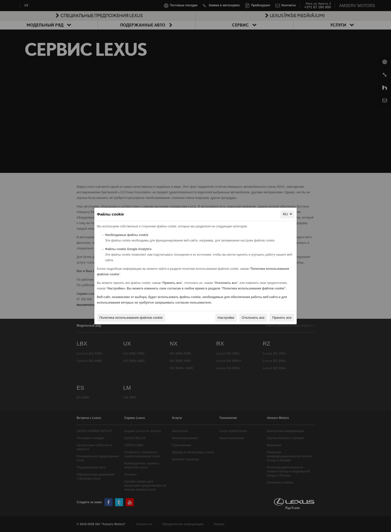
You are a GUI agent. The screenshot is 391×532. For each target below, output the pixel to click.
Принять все (282, 318)
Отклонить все (253, 318)
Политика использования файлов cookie (131, 318)
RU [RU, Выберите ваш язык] (288, 214)
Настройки (226, 318)
